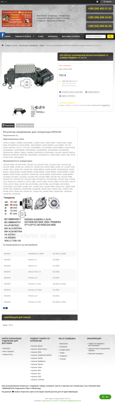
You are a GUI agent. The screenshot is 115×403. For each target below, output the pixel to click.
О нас (40, 36)
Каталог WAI (36, 370)
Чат (105, 397)
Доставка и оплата (71, 36)
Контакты (52, 36)
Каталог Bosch (36, 346)
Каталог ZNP (36, 377)
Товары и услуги (23, 36)
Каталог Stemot (37, 364)
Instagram (63, 356)
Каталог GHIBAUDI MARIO (41, 355)
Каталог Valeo (36, 367)
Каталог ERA (36, 352)
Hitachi (41, 45)
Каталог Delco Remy (39, 349)
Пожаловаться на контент (50, 401)
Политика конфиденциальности (70, 401)
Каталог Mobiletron (38, 361)
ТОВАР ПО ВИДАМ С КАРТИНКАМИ (96, 344)
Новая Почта (8, 354)
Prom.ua (67, 398)
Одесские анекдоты (95, 353)
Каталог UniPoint (37, 380)
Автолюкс (6, 348)
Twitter (62, 353)
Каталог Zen (36, 373)
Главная (6, 36)
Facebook (63, 347)
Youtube (63, 359)
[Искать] (110, 36)
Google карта (65, 350)
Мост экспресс (8, 351)
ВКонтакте (64, 344)
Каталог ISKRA (37, 358)
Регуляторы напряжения (28, 45)
